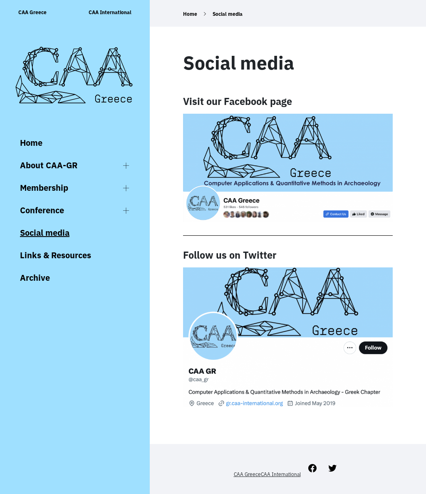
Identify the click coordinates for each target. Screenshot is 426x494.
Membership (44, 187)
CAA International (110, 12)
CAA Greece (32, 12)
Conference (42, 210)
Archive (35, 277)
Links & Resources (55, 255)
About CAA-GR (48, 165)
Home (31, 142)
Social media (44, 232)
